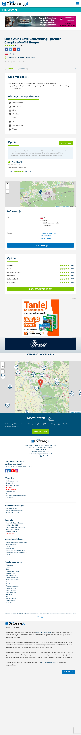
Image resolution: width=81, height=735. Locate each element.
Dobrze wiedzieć (11, 590)
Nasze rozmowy (11, 598)
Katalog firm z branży (12, 529)
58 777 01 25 (41, 449)
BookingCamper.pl (11, 531)
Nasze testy (9, 594)
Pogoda (8, 546)
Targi (7, 605)
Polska (8, 567)
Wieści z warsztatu (11, 592)
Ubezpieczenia (10, 500)
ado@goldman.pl (43, 456)
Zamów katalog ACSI (12, 513)
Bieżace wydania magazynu (14, 510)
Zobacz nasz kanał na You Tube (15, 550)
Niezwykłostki (10, 600)
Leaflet (57, 206)
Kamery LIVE (10, 548)
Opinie (23, 68)
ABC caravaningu (11, 575)
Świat (7, 569)
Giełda (8, 555)
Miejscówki (9, 10)
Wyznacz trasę (40, 245)
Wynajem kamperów (12, 580)
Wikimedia (77, 412)
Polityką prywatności (48, 662)
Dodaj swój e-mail (40, 431)
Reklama (9, 487)
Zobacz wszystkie (40, 289)
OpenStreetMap (65, 206)
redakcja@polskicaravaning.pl (43, 454)
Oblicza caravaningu (12, 577)
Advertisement (11, 489)
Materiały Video (11, 544)
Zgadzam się (68, 671)
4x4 (7, 596)
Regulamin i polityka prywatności (16, 495)
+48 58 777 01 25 (43, 451)
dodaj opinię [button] (66, 143)
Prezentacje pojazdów (12, 586)
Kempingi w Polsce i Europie (14, 523)
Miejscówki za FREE (12, 525)
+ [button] (7, 184)
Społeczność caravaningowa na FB (16, 552)
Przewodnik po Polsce (12, 571)
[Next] (75, 69)
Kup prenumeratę (11, 508)
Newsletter (9, 498)
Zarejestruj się (10, 483)
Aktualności (9, 565)
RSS (7, 493)
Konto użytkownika (12, 481)
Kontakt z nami (10, 491)
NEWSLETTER (36, 418)
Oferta (9, 68)
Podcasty (8, 603)
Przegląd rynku (10, 584)
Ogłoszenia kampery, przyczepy (15, 527)
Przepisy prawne (11, 588)
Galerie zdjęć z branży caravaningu (16, 542)
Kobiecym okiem (11, 573)
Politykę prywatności (43, 632)
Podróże (8, 582)
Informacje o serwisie (12, 485)
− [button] (7, 187)
